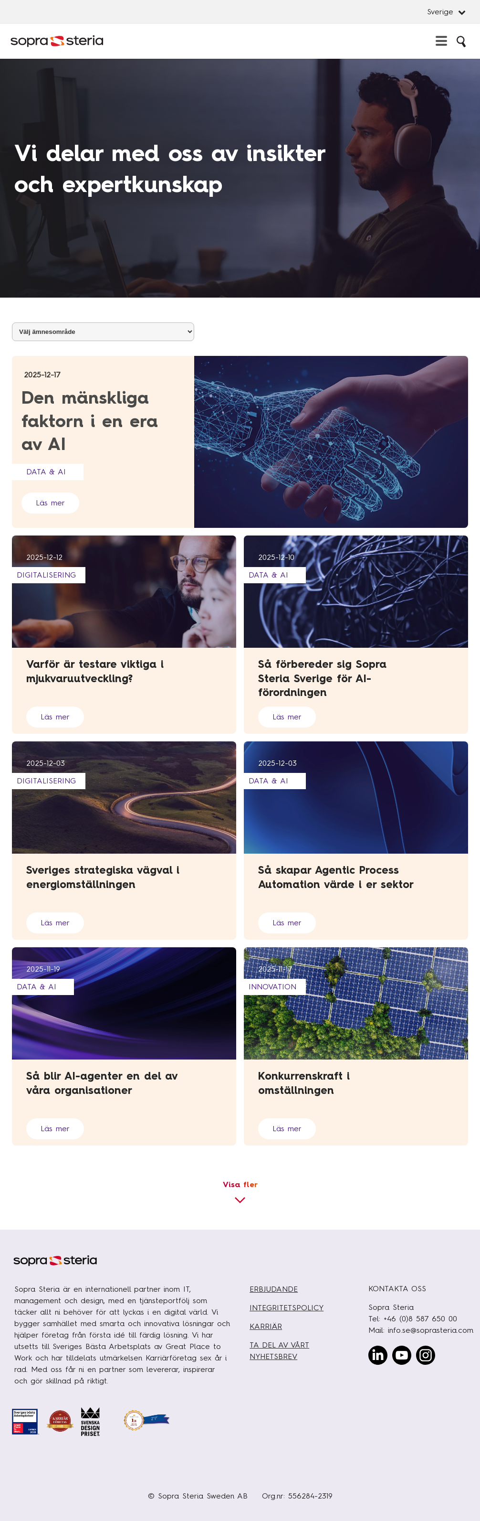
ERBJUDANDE (274, 1289)
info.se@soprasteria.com (430, 1330)
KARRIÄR (266, 1326)
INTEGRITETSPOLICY (286, 1307)
